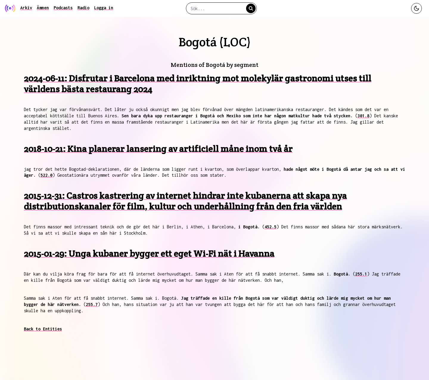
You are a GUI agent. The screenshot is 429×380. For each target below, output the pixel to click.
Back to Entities (43, 328)
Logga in (103, 7)
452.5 (270, 226)
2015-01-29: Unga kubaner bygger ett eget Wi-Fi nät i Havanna (149, 253)
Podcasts (63, 7)
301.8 (363, 115)
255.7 (92, 304)
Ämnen (43, 7)
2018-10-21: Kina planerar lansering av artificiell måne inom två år (158, 149)
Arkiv (26, 7)
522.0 (46, 175)
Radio (83, 7)
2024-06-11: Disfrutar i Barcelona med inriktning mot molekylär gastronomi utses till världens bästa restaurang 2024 (197, 84)
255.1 (361, 273)
